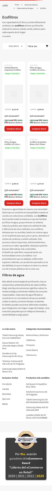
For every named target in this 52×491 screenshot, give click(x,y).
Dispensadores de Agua (25, 8)
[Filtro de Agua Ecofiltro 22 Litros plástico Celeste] (39, 98)
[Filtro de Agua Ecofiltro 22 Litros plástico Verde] (13, 172)
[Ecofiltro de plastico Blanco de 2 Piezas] (39, 172)
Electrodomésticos (31, 5)
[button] (38, 46)
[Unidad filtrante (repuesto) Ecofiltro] (13, 98)
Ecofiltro (43, 8)
